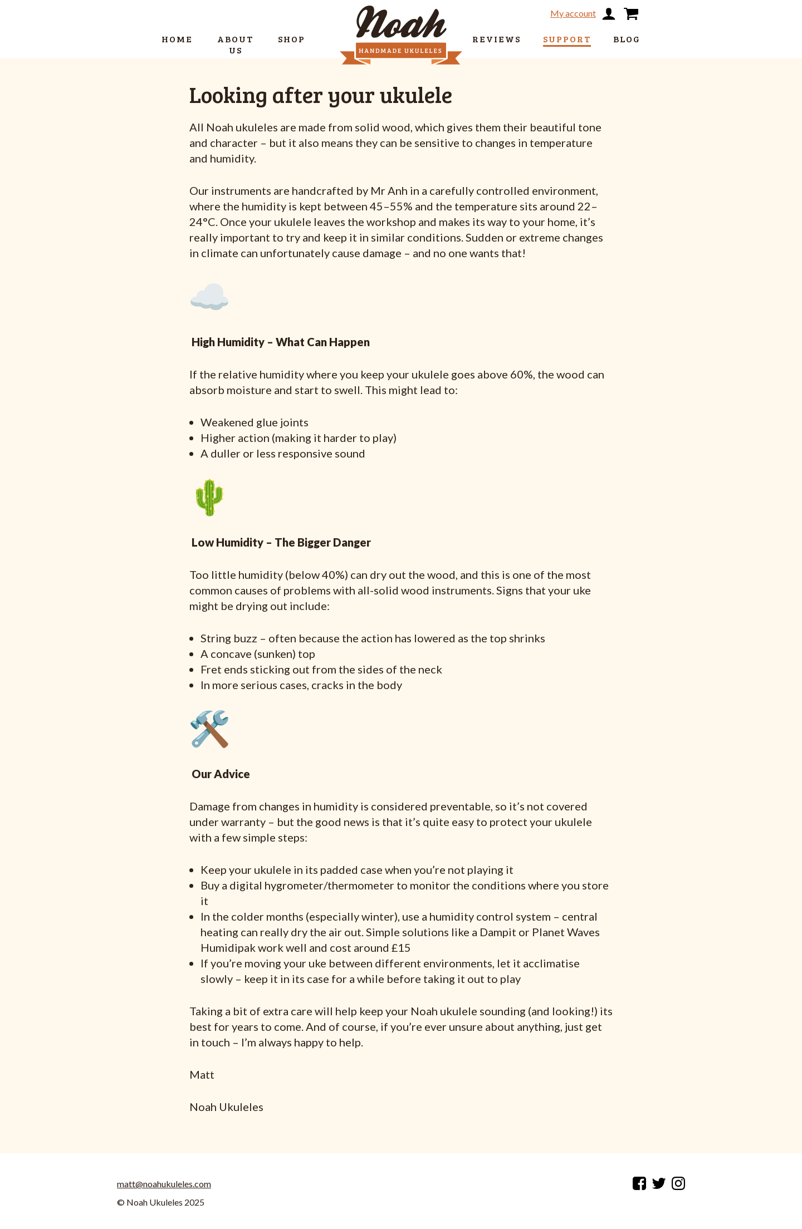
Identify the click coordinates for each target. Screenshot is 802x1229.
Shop (291, 39)
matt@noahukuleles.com (164, 1183)
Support (567, 39)
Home (177, 39)
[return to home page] (401, 16)
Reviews (496, 39)
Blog (626, 39)
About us (235, 44)
